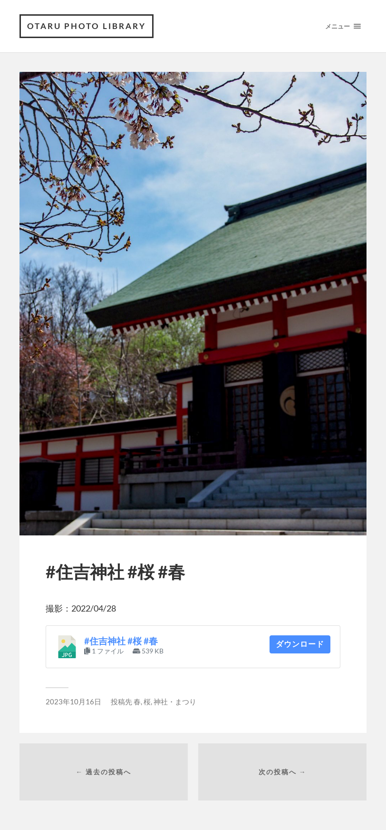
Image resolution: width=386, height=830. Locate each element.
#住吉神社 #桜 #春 (121, 641)
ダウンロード (300, 644)
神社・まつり (175, 701)
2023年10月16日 (73, 701)
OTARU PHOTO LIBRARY (86, 26)
